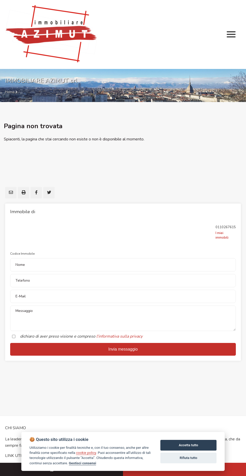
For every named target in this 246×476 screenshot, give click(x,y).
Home (9, 92)
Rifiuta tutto (188, 458)
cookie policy (86, 453)
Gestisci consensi (82, 463)
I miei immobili (222, 235)
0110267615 (226, 227)
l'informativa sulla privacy (119, 336)
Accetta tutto (188, 445)
